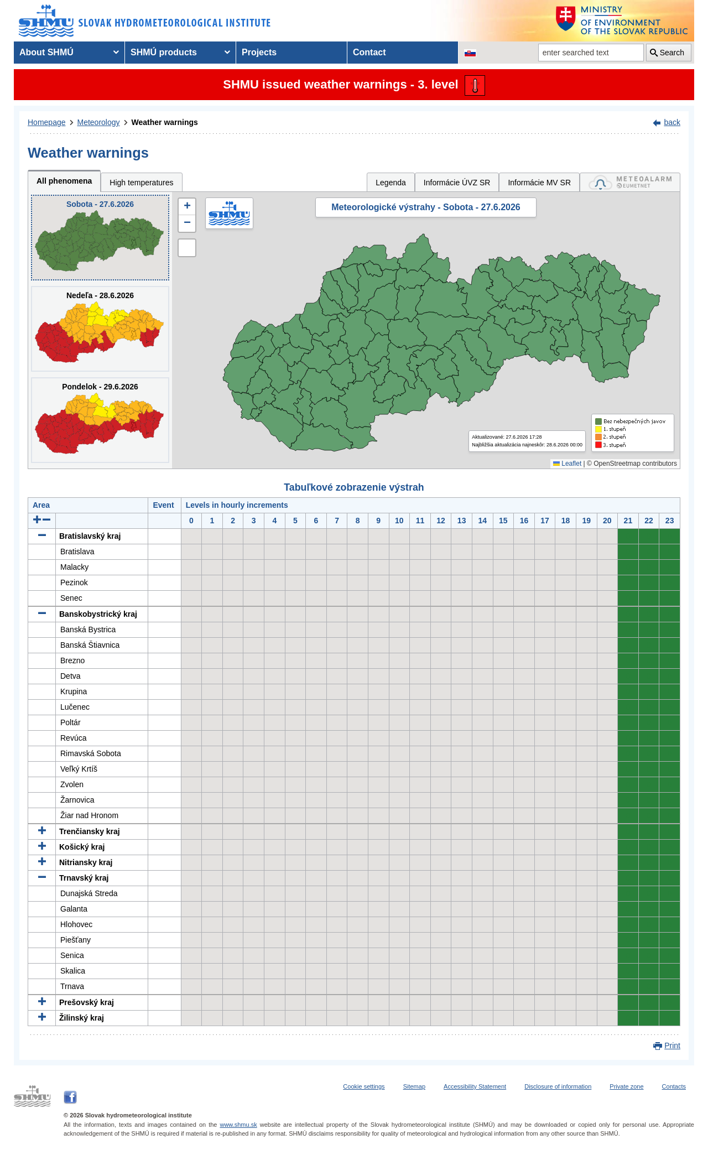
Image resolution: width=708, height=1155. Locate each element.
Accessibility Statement (475, 1086)
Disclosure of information (557, 1086)
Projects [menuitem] (259, 52)
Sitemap (414, 1086)
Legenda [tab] (391, 182)
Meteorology (98, 122)
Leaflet (567, 463)
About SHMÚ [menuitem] (46, 52)
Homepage (47, 122)
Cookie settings (363, 1086)
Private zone (626, 1086)
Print (672, 1045)
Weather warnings (165, 122)
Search (672, 52)
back (672, 122)
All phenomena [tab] (64, 180)
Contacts (674, 1086)
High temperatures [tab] (141, 182)
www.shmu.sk (238, 1124)
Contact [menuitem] (369, 52)
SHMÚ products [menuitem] (164, 52)
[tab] (630, 182)
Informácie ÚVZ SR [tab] (457, 182)
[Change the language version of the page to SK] (470, 52)
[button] (187, 207)
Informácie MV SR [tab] (539, 182)
